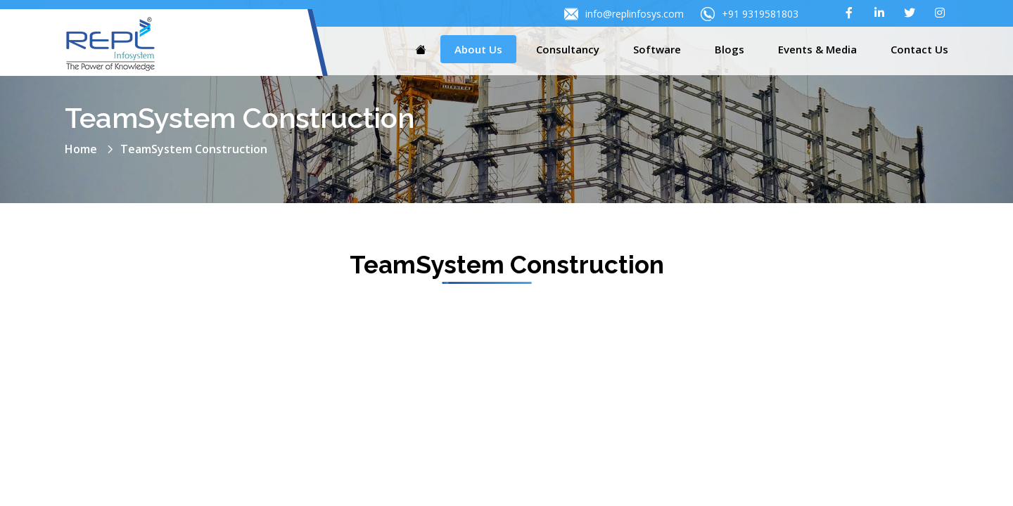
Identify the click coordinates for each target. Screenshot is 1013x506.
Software (657, 49)
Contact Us (919, 49)
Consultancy (567, 49)
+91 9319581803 (749, 14)
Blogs (729, 49)
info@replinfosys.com (624, 14)
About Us (478, 49)
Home (81, 149)
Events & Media (817, 49)
